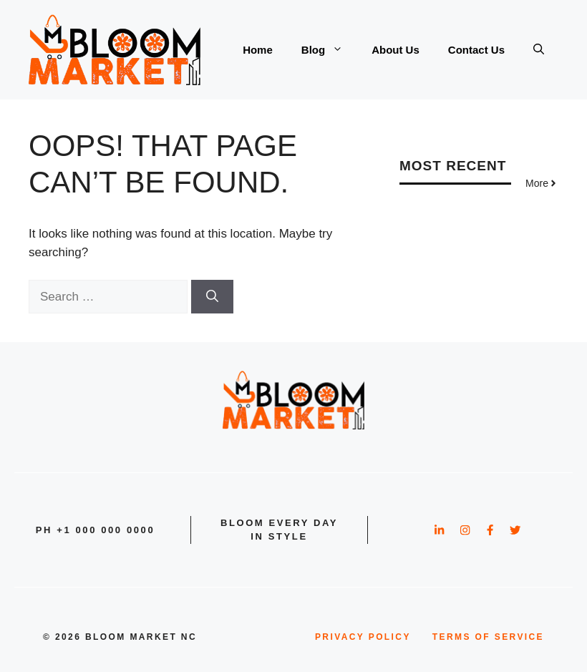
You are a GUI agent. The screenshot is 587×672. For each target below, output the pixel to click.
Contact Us (476, 50)
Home (258, 50)
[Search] (212, 297)
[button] (538, 50)
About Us (395, 50)
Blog (329, 50)
